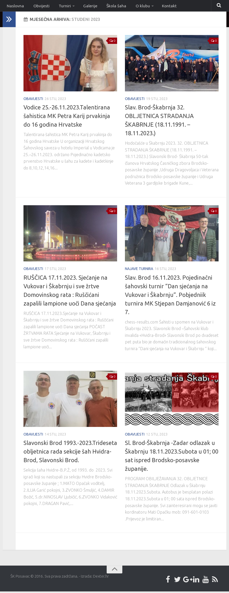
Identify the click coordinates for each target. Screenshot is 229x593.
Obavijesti (33, 100)
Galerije (84, 6)
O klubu (131, 6)
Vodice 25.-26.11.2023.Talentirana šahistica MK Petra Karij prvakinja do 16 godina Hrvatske (66, 117)
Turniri (59, 6)
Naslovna (14, 6)
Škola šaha (107, 6)
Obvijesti (38, 6)
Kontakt (156, 6)
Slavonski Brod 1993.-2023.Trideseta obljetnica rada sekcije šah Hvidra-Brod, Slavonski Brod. (70, 453)
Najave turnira (139, 270)
